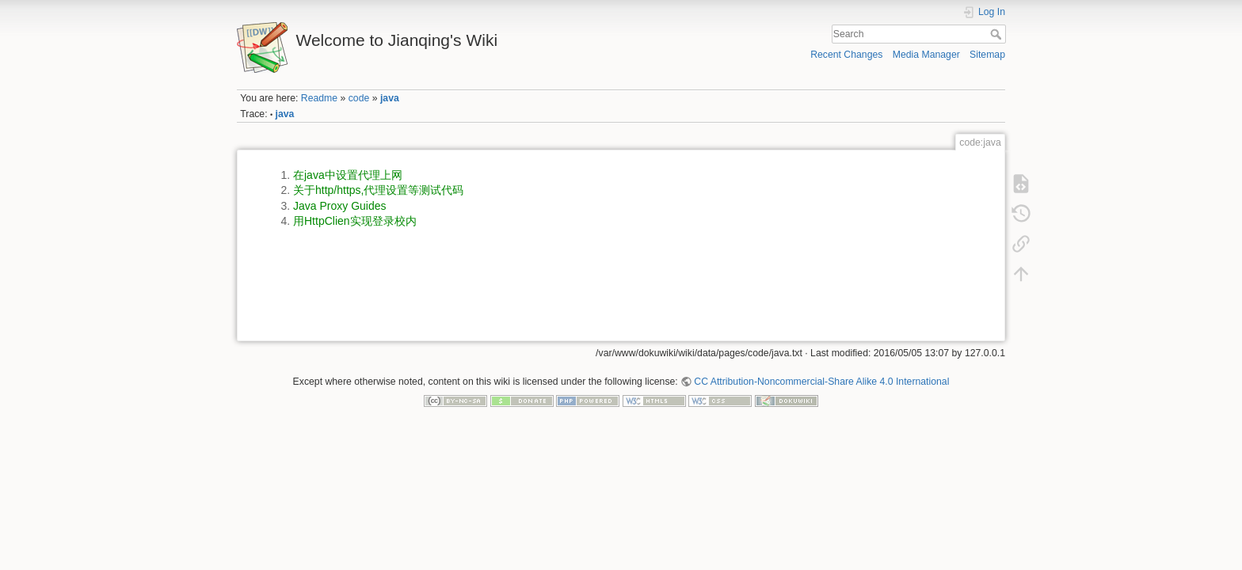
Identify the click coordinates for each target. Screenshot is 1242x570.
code (359, 98)
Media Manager (926, 54)
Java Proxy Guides (340, 206)
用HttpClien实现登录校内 (355, 221)
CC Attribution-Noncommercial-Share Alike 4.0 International (821, 381)
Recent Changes (846, 54)
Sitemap (987, 54)
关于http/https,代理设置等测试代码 (378, 190)
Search (997, 34)
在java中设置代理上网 (347, 175)
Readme (319, 98)
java (389, 98)
